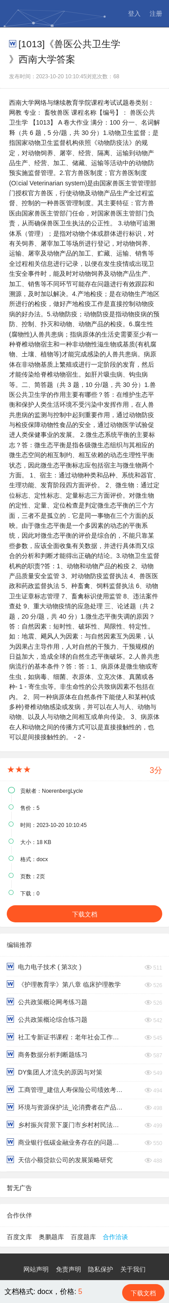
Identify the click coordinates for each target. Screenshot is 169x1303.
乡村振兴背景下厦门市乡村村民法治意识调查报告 (65, 1124)
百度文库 (19, 1236)
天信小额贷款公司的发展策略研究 (60, 1160)
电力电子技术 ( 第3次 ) (44, 967)
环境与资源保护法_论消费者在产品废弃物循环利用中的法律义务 (65, 1107)
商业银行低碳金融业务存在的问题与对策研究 (65, 1142)
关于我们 (133, 1269)
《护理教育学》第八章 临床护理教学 (64, 984)
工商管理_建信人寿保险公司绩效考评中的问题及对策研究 (65, 1089)
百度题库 (83, 1236)
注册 (156, 13)
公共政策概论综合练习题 (47, 1019)
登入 (134, 13)
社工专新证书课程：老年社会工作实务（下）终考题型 (65, 1037)
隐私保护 (100, 1269)
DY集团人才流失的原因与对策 (54, 1072)
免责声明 (68, 1269)
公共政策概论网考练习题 (47, 1002)
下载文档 (84, 914)
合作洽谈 (115, 1236)
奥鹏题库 (51, 1236)
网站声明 (36, 1269)
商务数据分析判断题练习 (47, 1054)
